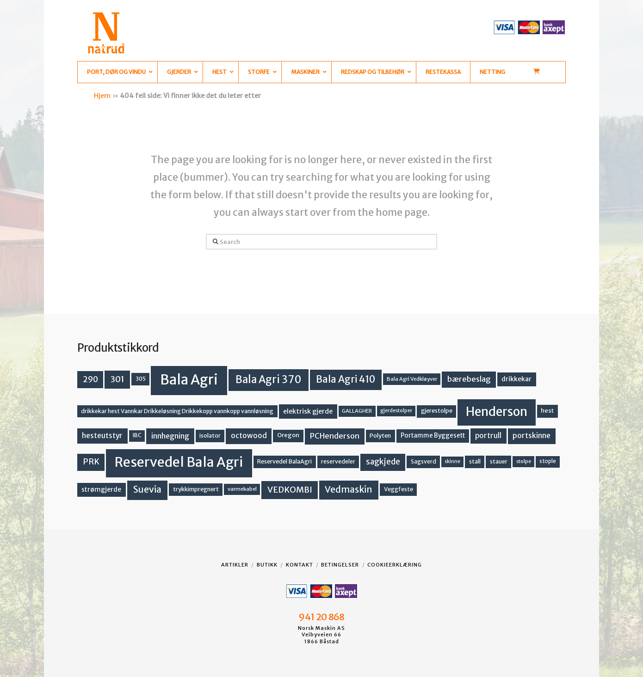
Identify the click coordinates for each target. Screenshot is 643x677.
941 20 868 (321, 616)
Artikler (234, 564)
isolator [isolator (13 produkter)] (210, 435)
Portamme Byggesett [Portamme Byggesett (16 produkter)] (433, 435)
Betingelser (340, 564)
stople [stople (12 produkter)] (547, 461)
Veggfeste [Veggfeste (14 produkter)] (398, 489)
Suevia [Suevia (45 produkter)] (147, 489)
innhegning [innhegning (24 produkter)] (170, 435)
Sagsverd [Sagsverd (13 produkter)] (423, 461)
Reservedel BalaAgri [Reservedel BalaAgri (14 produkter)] (284, 461)
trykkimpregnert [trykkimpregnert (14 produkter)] (196, 489)
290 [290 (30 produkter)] (90, 379)
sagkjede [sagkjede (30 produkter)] (383, 462)
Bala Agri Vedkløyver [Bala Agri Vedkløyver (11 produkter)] (412, 379)
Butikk (267, 564)
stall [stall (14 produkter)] (475, 461)
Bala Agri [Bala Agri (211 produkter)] (189, 379)
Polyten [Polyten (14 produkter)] (380, 435)
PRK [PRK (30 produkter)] (91, 462)
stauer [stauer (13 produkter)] (498, 461)
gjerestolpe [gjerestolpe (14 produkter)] (436, 410)
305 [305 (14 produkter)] (141, 378)
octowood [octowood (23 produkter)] (249, 435)
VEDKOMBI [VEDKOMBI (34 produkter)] (289, 489)
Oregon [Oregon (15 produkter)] (288, 435)
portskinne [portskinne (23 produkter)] (531, 435)
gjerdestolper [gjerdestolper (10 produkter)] (396, 411)
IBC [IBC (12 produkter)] (137, 435)
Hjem (102, 95)
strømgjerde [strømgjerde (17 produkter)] (101, 489)
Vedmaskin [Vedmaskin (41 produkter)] (348, 489)
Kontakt (299, 564)
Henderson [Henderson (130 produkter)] (496, 411)
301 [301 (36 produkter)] (117, 379)
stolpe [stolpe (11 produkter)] (523, 461)
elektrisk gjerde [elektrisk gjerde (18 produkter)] (308, 411)
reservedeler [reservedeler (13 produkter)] (338, 461)
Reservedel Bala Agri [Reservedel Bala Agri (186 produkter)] (179, 462)
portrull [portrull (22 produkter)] (488, 435)
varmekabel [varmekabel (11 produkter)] (242, 489)
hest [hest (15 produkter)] (547, 411)
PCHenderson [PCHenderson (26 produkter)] (334, 435)
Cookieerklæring (394, 564)
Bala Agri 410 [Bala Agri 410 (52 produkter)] (345, 379)
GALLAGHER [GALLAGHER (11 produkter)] (357, 411)
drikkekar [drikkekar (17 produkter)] (516, 379)
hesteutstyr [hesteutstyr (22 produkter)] (102, 435)
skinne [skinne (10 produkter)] (452, 461)
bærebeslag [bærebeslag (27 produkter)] (469, 379)
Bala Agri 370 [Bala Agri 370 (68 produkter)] (268, 379)
